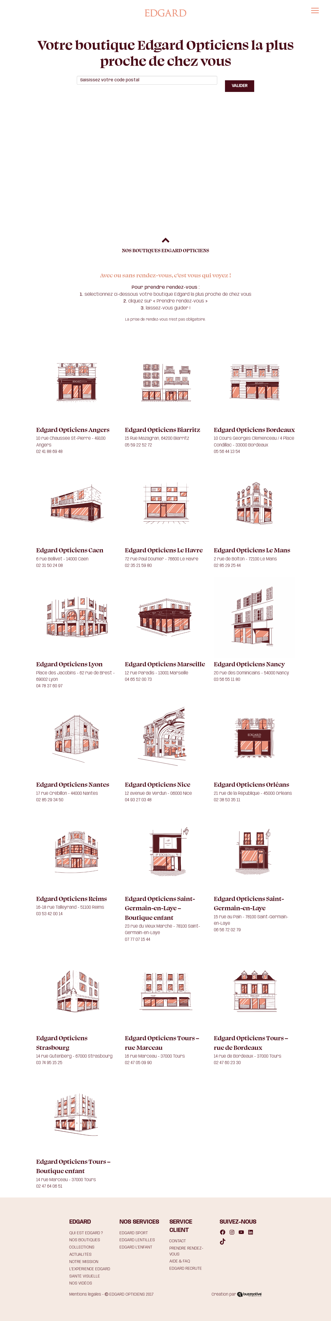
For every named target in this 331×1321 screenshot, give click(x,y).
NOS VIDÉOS (80, 1283)
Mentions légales (85, 1294)
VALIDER (239, 86)
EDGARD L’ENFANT (135, 1247)
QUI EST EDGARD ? (86, 1233)
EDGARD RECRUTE (185, 1268)
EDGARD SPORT (133, 1233)
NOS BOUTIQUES (84, 1240)
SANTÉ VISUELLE (84, 1276)
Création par (237, 1294)
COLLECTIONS (81, 1247)
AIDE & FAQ (179, 1261)
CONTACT (177, 1241)
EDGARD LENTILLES (137, 1240)
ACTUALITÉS (80, 1254)
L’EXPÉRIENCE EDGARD (89, 1269)
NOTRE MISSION (83, 1262)
